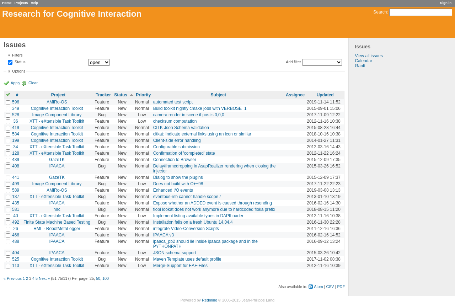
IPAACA (56, 166)
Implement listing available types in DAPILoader (198, 215)
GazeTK (57, 159)
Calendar (363, 60)
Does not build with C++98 (178, 183)
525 (15, 259)
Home (7, 3)
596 (15, 102)
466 (15, 235)
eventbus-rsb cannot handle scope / (187, 196)
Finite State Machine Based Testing (56, 222)
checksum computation (175, 121)
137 (15, 196)
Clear (33, 83)
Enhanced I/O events (173, 190)
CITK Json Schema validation (181, 127)
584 (15, 134)
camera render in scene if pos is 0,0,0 (188, 114)
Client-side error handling (177, 140)
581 (15, 209)
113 (15, 265)
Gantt (360, 65)
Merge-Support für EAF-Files (180, 265)
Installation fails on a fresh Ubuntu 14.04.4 (193, 222)
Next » (44, 278)
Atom (318, 286)
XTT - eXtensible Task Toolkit (57, 121)
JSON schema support (174, 252)
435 (15, 203)
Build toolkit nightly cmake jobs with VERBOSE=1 (200, 108)
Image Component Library (57, 114)
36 (15, 121)
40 (15, 215)
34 (15, 146)
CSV (330, 286)
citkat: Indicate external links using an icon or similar (202, 134)
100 (105, 278)
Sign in (445, 3)
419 (15, 127)
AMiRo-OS (57, 102)
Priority (143, 94)
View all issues (368, 55)
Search (380, 12)
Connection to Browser (174, 159)
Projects (21, 3)
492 (15, 222)
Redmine (209, 300)
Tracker (103, 94)
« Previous (13, 278)
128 (15, 153)
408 (15, 166)
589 (15, 190)
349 (15, 108)
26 (15, 228)
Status (20, 62)
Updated (325, 94)
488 (15, 241)
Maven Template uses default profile (187, 259)
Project (58, 94)
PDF (341, 286)
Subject (218, 94)
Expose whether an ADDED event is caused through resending (212, 203)
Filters (17, 55)
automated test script (173, 102)
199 (15, 140)
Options (18, 71)
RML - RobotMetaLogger (56, 228)
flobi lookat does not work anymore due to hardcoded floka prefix (214, 209)
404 (15, 252)
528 (15, 114)
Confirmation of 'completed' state (184, 153)
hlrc (56, 209)
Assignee (295, 94)
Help (34, 3)
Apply (15, 83)
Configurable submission (176, 146)
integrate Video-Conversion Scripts (186, 228)
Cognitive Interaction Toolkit (57, 108)
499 (15, 183)
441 (15, 177)
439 (15, 159)
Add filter (293, 62)
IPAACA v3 (163, 235)
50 (98, 278)
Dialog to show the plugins (178, 177)
